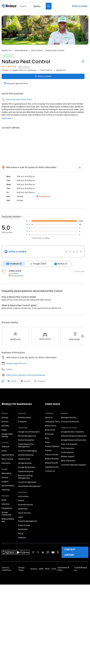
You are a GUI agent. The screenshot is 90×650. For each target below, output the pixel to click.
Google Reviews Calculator (72, 432)
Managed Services (68, 417)
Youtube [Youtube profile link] (25, 381)
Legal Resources (52, 467)
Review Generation (26, 440)
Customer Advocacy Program (73, 465)
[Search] (49, 6)
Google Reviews (25, 463)
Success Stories (51, 454)
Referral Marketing (25, 455)
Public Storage (24, 525)
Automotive (23, 496)
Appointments (8, 455)
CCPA (53, 569)
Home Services (21, 50)
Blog (47, 438)
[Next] (82, 336)
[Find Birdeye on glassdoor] (58, 552)
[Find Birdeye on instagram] (48, 552)
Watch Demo (50, 426)
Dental (21, 500)
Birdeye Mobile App (8, 520)
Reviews (5, 421)
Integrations (7, 508)
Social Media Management (29, 486)
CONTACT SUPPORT (69, 552)
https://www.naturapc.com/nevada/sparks (25, 375)
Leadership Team (52, 421)
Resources (49, 434)
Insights (5, 481)
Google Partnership (6, 513)
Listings (5, 417)
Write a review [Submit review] (43, 76)
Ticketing (5, 490)
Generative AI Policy (63, 568)
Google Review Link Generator (73, 440)
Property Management (27, 521)
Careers (48, 450)
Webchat (5, 446)
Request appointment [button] (16, 363)
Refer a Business (68, 460)
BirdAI (4, 500)
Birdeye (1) (60, 263)
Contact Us (50, 471)
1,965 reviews (24, 66)
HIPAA (47, 569)
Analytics (5, 504)
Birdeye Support (68, 456)
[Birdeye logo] (9, 6)
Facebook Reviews (26, 471)
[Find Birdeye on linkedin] (43, 552)
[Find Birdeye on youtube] (53, 552)
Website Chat (24, 459)
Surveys (5, 477)
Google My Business (26, 467)
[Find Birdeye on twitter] (38, 552)
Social (4, 451)
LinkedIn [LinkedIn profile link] (12, 381)
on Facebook (14, 273)
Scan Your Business (69, 444)
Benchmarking (8, 485)
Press (47, 442)
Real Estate (23, 529)
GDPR (41, 569)
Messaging (6, 473)
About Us (49, 417)
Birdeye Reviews (52, 459)
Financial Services (25, 504)
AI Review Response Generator (74, 436)
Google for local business (29, 432)
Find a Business (67, 448)
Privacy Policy (22, 568)
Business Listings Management (25, 476)
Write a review (80, 6)
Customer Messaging (27, 451)
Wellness (22, 537)
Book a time (50, 430)
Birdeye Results (51, 463)
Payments (6, 463)
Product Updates (52, 446)
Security (33, 569)
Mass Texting (7, 459)
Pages (4, 430)
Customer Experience (27, 482)
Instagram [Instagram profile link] (39, 381)
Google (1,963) (38, 263)
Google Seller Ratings (7, 435)
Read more (7, 118)
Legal (20, 517)
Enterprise (22, 421)
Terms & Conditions (6, 568)
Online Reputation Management (26, 445)
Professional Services (70, 421)
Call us (9, 369)
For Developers (67, 452)
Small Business (24, 417)
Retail (20, 533)
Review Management (27, 436)
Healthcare (23, 509)
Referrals (5, 426)
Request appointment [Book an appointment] (16, 83)
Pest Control (36, 50)
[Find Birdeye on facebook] (33, 552)
